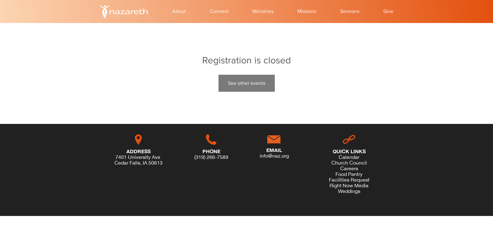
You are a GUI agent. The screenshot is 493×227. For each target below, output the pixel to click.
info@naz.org (274, 156)
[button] (179, 11)
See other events (246, 83)
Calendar (349, 157)
